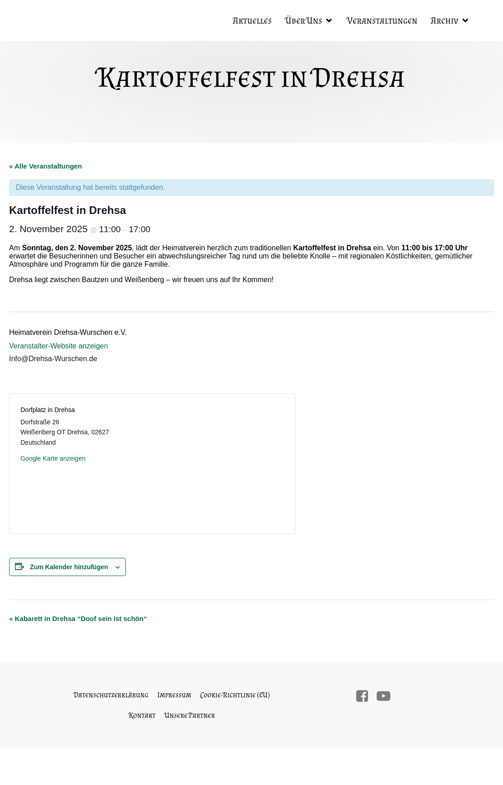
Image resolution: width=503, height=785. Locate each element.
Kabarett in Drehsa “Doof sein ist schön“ (78, 618)
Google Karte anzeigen (52, 458)
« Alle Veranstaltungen (45, 166)
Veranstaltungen (382, 20)
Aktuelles (252, 20)
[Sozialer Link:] (365, 696)
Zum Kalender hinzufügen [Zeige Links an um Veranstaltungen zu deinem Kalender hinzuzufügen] (69, 567)
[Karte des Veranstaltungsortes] (217, 463)
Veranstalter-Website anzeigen (58, 346)
